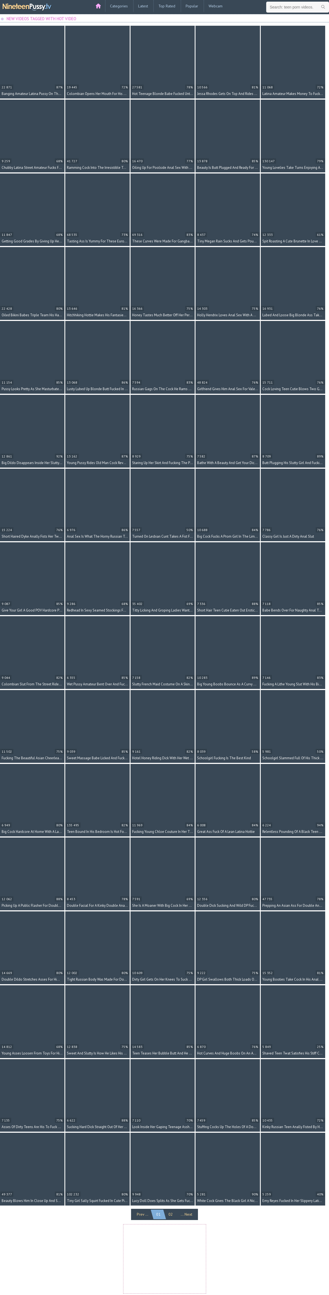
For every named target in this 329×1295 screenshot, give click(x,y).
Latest (143, 6)
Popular (192, 6)
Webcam (216, 6)
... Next (186, 1214)
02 (170, 1214)
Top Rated (166, 6)
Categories (119, 6)
